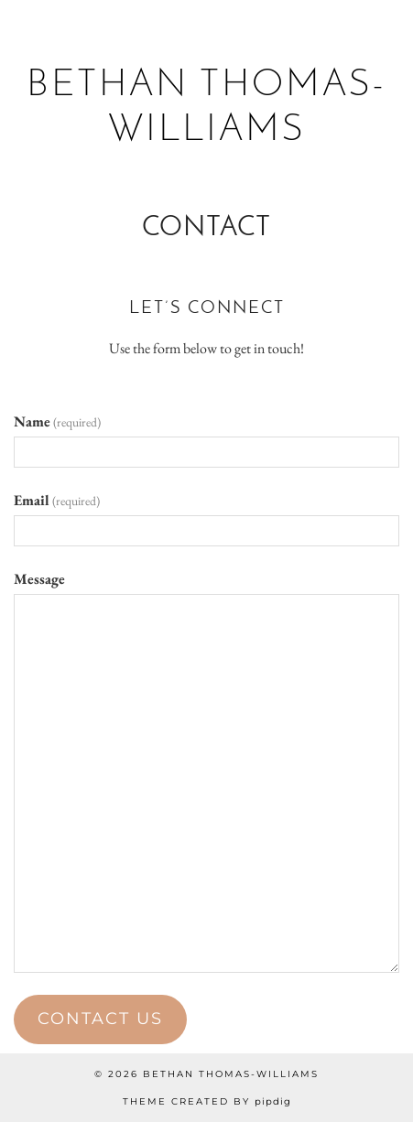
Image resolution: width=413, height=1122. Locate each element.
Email (57, 500)
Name (57, 421)
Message (39, 578)
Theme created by (207, 1101)
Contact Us (100, 1019)
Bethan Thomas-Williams (231, 1074)
